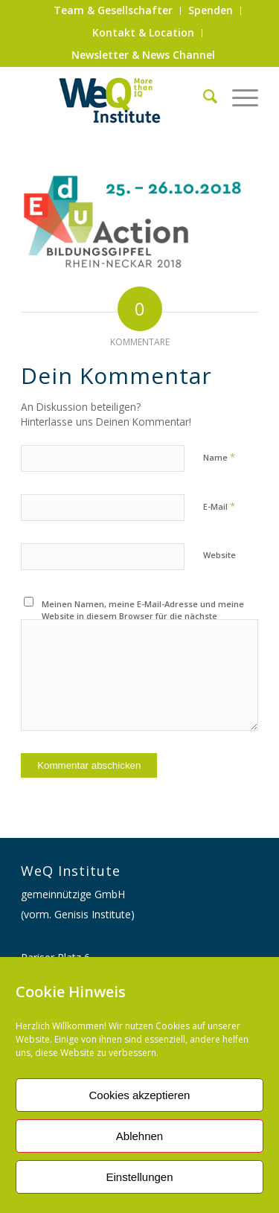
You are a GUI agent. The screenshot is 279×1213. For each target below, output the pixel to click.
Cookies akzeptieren (139, 1095)
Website (219, 554)
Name (219, 457)
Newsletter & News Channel (143, 55)
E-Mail (219, 506)
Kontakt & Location (143, 32)
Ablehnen (139, 1136)
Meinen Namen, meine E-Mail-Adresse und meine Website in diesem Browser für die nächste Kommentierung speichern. (143, 616)
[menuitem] (113, 11)
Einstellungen (139, 1177)
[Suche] (202, 96)
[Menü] (237, 96)
